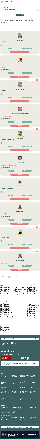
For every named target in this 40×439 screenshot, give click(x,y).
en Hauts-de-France (20, 293)
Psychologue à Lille (13, 419)
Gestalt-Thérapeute (14, 383)
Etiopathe (21, 382)
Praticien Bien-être (23, 388)
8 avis (22, 185)
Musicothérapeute (33, 386)
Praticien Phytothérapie (14, 392)
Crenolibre (3, 347)
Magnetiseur (13, 386)
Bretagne (21, 407)
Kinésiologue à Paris (23, 419)
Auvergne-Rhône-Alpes (4, 407)
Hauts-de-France (20, 27)
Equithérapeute (3, 382)
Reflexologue (3, 398)
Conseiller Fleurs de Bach (14, 379)
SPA (21, 398)
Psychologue (3, 397)
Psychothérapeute (32, 397)
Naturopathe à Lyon (23, 417)
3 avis (22, 234)
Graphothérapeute (23, 383)
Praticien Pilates (22, 392)
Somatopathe (3, 399)
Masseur (21, 386)
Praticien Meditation (33, 391)
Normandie (3, 411)
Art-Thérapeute (3, 376)
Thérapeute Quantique (4, 402)
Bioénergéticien (22, 376)
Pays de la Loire (32, 411)
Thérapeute (31, 399)
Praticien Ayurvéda (14, 388)
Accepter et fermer (31, 434)
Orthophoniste (22, 387)
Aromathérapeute (32, 375)
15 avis (22, 112)
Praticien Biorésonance (33, 388)
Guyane (31, 408)
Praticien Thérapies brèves (34, 393)
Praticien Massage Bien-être (24, 391)
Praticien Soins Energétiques (24, 393)
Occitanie (21, 411)
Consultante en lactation (24, 379)
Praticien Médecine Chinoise (9, 27)
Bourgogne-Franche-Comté (15, 407)
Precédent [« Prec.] (4, 276)
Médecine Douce (3, 387)
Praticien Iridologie (4, 391)
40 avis (22, 38)
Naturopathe (13, 387)
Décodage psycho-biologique (24, 381)
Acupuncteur (13, 375)
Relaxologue (13, 398)
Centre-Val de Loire (33, 407)
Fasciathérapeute (32, 382)
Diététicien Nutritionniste (14, 381)
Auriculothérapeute (14, 376)
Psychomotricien (13, 397)
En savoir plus (7, 436)
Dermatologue (3, 381)
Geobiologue (3, 383)
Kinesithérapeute (3, 386)
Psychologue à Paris (4, 417)
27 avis (22, 87)
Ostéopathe (3, 388)
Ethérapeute (13, 382)
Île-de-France (13, 412)
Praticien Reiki (3, 393)
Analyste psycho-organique (24, 375)
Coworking (31, 379)
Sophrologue (22, 399)
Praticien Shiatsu (13, 393)
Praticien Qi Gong (32, 392)
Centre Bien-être (32, 376)
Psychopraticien (22, 397)
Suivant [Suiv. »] (15, 276)
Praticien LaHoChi (13, 391)
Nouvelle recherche (20, 14)
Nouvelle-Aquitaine (14, 411)
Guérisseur (31, 383)
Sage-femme (32, 398)
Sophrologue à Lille (4, 419)
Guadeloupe (22, 408)
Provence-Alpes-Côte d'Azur (5, 412)
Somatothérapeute (14, 399)
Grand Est (12, 408)
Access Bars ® (3, 375)
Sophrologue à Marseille (14, 417)
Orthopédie (31, 387)
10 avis (22, 136)
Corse (33, 295)
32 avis (22, 63)
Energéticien (32, 381)
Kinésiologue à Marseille (4, 422)
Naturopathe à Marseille (33, 419)
